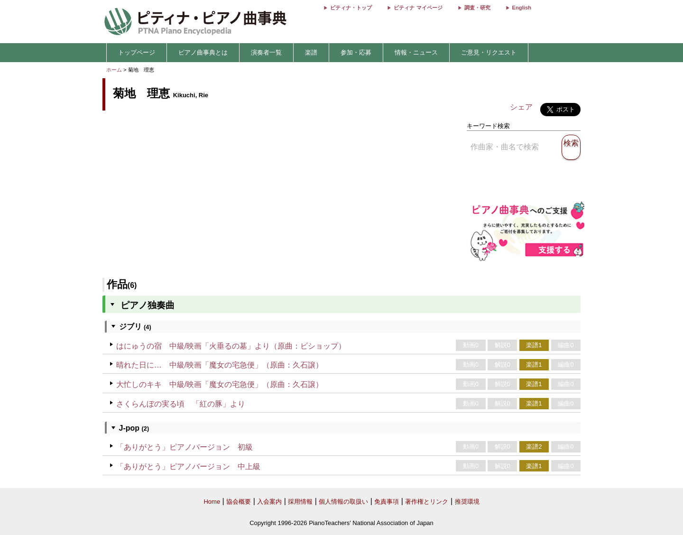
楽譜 (311, 52)
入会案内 (269, 501)
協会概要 (238, 501)
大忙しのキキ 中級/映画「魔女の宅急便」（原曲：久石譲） (219, 384)
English (521, 7)
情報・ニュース (416, 52)
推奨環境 (467, 501)
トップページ (136, 52)
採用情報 (300, 501)
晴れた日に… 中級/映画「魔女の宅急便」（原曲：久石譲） (219, 365)
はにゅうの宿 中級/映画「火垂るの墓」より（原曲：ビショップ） (231, 346)
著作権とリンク (426, 501)
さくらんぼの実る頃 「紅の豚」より (180, 404)
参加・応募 (356, 52)
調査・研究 (477, 7)
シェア (521, 107)
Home (211, 501)
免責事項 (386, 501)
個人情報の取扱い (343, 501)
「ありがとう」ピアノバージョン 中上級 (188, 466)
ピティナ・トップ (351, 7)
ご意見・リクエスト (489, 52)
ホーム (114, 70)
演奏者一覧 (266, 52)
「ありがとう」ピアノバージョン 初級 (184, 447)
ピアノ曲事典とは (203, 52)
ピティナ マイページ (418, 7)
